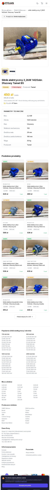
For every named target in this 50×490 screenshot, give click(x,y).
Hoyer (27, 423)
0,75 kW (4, 389)
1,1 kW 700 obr (6, 338)
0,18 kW (35, 385)
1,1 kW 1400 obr (6, 358)
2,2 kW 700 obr (6, 342)
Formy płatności (6, 452)
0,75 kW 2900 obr (31, 356)
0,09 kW (4, 385)
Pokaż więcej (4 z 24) (25, 317)
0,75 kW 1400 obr (7, 356)
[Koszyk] (42, 3)
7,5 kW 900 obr (30, 350)
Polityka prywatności (8, 462)
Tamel (27, 410)
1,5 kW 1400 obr (6, 360)
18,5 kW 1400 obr (7, 373)
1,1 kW (19, 389)
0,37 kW (20, 387)
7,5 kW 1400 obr (6, 369)
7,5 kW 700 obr (6, 350)
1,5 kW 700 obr (6, 340)
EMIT (3, 421)
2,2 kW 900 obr (30, 342)
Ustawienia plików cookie (33, 455)
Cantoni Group (6, 416)
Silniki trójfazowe (20, 10)
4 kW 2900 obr (30, 366)
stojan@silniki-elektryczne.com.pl (12, 439)
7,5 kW (19, 393)
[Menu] (46, 3)
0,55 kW (35, 387)
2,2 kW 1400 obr (6, 362)
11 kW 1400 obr (6, 371)
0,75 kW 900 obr (31, 336)
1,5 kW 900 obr (30, 340)
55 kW (3, 397)
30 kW (35, 395)
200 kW (19, 399)
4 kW (34, 391)
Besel (3, 410)
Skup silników (30, 452)
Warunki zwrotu (6, 460)
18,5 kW (4, 395)
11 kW (35, 393)
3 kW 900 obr (30, 344)
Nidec (27, 412)
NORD (27, 421)
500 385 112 (8, 442)
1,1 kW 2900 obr (31, 358)
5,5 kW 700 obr (6, 348)
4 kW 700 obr (6, 346)
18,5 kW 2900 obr (31, 373)
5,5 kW (4, 393)
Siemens (4, 418)
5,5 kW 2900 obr (31, 367)
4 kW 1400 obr (6, 366)
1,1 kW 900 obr (30, 338)
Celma (27, 418)
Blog (3, 466)
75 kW (19, 397)
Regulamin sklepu (7, 458)
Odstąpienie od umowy (9, 456)
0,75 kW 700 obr (7, 336)
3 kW (19, 391)
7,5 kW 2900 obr (31, 369)
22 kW (19, 395)
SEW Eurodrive (29, 408)
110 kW (35, 397)
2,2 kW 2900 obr (31, 362)
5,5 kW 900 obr (30, 348)
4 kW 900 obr (30, 346)
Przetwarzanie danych (8, 464)
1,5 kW (35, 389)
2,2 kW (4, 391)
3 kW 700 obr (6, 344)
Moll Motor (28, 414)
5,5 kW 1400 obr (6, 367)
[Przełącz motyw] (37, 3)
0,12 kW (19, 385)
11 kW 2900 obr (30, 371)
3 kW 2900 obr (30, 364)
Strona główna (6, 10)
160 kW (4, 399)
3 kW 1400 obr (6, 364)
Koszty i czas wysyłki (8, 454)
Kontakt (4, 450)
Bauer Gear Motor (7, 423)
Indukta (27, 416)
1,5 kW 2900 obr (31, 360)
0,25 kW (4, 387)
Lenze (3, 412)
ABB (3, 414)
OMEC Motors (6, 408)
